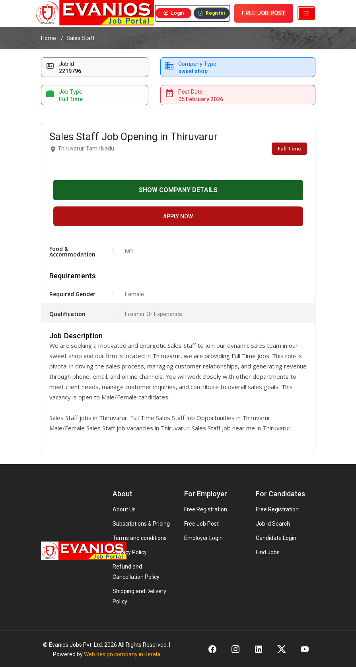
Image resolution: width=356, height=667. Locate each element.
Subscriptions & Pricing (141, 523)
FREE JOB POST (263, 13)
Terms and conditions (140, 538)
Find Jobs (268, 552)
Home (48, 38)
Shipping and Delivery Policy (139, 596)
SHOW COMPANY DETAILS (178, 190)
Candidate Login (276, 538)
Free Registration (205, 509)
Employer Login (203, 538)
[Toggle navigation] (306, 13)
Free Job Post (201, 523)
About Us (124, 509)
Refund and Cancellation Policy (136, 571)
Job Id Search (273, 523)
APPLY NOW (178, 216)
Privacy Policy (130, 552)
